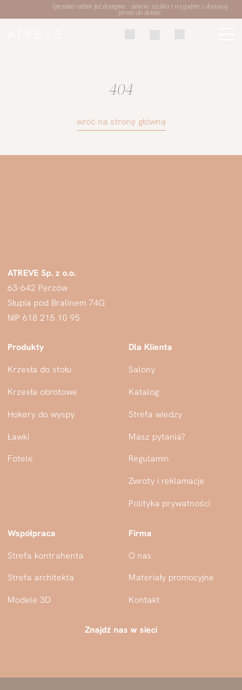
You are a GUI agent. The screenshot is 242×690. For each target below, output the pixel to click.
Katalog (143, 391)
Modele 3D (29, 599)
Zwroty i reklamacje (166, 480)
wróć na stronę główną (121, 121)
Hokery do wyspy (41, 414)
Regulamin (148, 458)
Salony (141, 369)
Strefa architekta (40, 577)
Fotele (20, 458)
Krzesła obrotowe (42, 391)
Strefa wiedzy (155, 414)
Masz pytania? (156, 436)
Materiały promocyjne (171, 577)
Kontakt (144, 599)
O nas (140, 555)
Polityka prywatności (169, 503)
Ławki (18, 436)
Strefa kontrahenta (45, 555)
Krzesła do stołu (39, 369)
